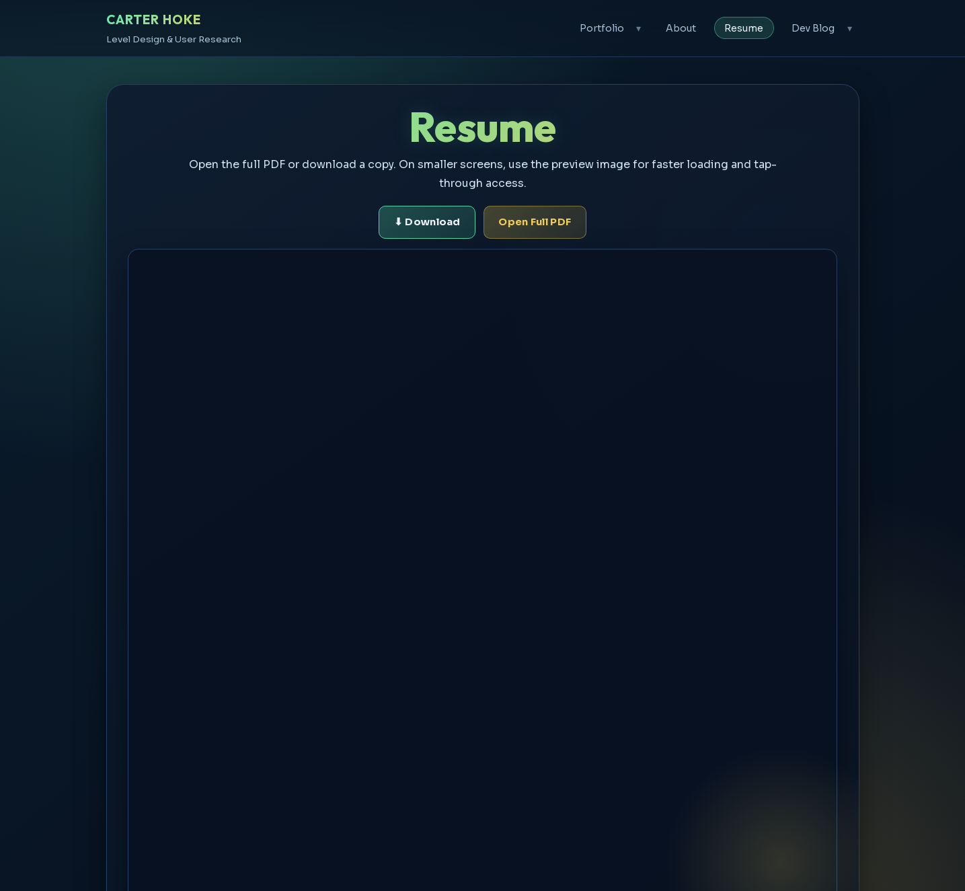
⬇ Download (427, 222)
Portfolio (602, 28)
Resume (743, 28)
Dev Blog (813, 28)
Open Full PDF (534, 222)
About (681, 28)
